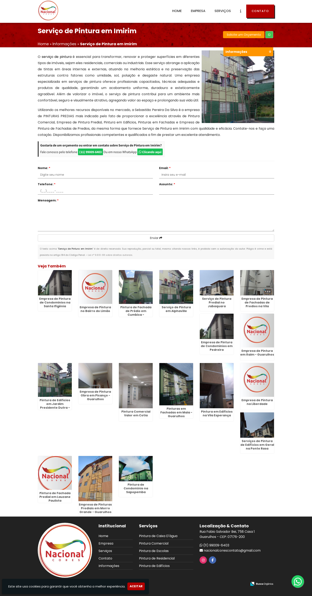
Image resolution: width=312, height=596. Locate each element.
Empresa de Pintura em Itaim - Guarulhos (257, 353)
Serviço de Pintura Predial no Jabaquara (216, 302)
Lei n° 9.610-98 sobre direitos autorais (110, 255)
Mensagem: (48, 200)
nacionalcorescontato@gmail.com (232, 550)
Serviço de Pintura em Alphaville (176, 309)
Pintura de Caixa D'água (158, 536)
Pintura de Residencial (157, 558)
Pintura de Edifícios (154, 565)
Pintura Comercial (153, 543)
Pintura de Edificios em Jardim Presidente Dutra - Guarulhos (55, 405)
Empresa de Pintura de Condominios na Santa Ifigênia (55, 302)
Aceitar (136, 586)
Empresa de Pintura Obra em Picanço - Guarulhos (95, 395)
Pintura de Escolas (154, 550)
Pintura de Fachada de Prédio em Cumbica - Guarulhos (135, 313)
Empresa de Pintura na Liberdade (257, 402)
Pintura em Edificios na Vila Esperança (217, 413)
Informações (109, 565)
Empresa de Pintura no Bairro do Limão (95, 309)
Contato (260, 11)
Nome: (44, 168)
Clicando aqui (150, 152)
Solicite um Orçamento (244, 35)
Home (177, 11)
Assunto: (167, 184)
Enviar (156, 238)
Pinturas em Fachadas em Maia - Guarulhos (176, 412)
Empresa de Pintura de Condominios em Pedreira (217, 346)
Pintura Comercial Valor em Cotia (135, 413)
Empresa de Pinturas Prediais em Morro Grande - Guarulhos (95, 508)
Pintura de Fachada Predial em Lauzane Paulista (55, 497)
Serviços (222, 11)
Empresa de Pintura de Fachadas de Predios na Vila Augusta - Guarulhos (257, 304)
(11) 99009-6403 (90, 152)
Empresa (198, 11)
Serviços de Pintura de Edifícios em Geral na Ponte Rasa (257, 445)
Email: (165, 168)
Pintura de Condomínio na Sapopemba (136, 488)
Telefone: (46, 184)
